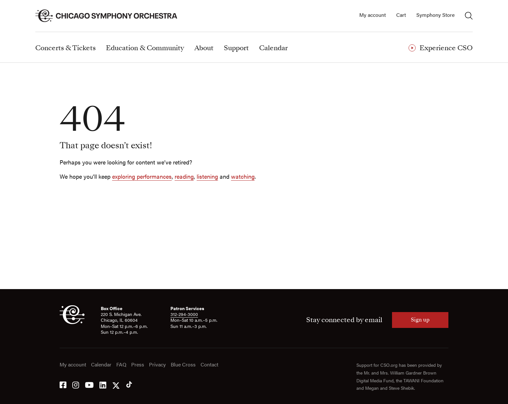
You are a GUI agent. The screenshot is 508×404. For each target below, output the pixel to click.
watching (243, 176)
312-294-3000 (184, 314)
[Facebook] (63, 384)
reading (184, 176)
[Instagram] (75, 384)
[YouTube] (89, 384)
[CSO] (72, 322)
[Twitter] (116, 384)
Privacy (157, 364)
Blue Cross (183, 364)
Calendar (101, 364)
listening (207, 176)
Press (137, 364)
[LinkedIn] (102, 384)
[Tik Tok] (129, 384)
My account (372, 15)
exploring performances (142, 176)
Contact (209, 364)
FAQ (121, 364)
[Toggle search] (469, 15)
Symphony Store (435, 15)
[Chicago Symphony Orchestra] (110, 16)
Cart (401, 15)
